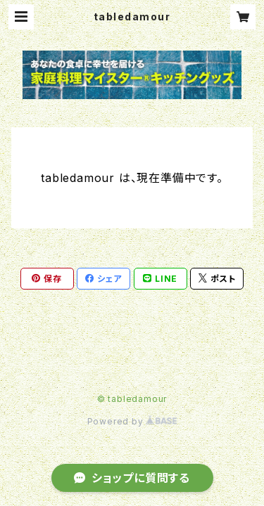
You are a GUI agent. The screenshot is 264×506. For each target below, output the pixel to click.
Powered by (132, 421)
